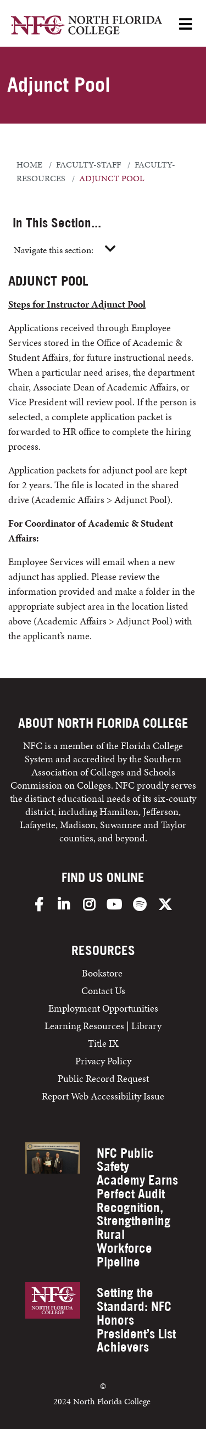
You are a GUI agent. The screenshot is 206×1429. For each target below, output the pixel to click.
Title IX (103, 1043)
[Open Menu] (185, 25)
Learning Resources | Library (103, 1025)
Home (29, 165)
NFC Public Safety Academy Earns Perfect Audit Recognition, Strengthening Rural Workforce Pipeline (137, 1207)
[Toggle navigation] (110, 249)
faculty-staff (88, 165)
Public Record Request (103, 1078)
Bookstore (103, 973)
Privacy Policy (103, 1061)
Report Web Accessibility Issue (103, 1096)
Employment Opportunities (103, 1008)
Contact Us (103, 990)
